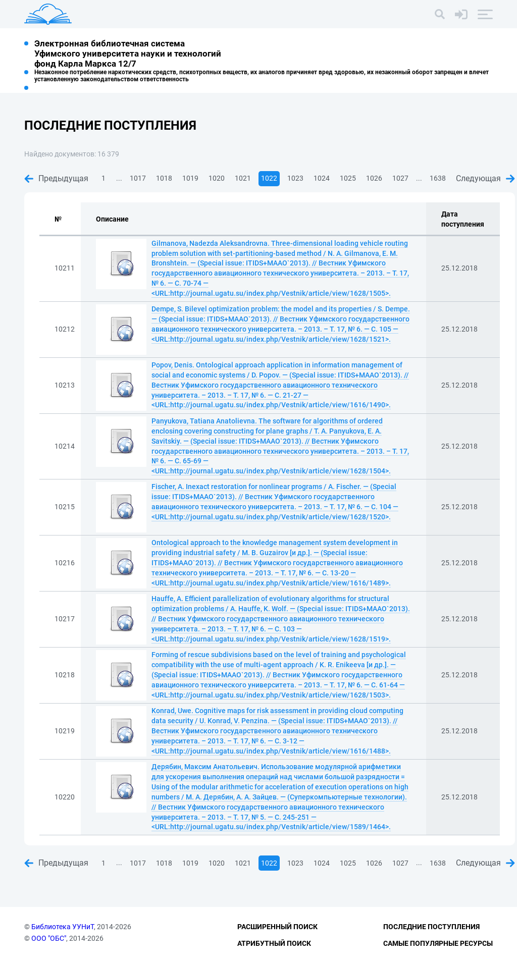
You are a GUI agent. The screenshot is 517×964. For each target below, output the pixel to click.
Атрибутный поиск (274, 943)
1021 (243, 178)
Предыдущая (56, 178)
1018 (164, 178)
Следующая (485, 178)
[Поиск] (440, 14)
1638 (438, 178)
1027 (400, 178)
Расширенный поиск (277, 927)
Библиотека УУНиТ (62, 927)
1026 (374, 178)
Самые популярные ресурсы (438, 943)
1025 (348, 178)
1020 (217, 178)
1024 (322, 178)
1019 (190, 178)
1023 (295, 178)
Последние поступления (431, 927)
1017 (138, 178)
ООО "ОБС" (48, 938)
